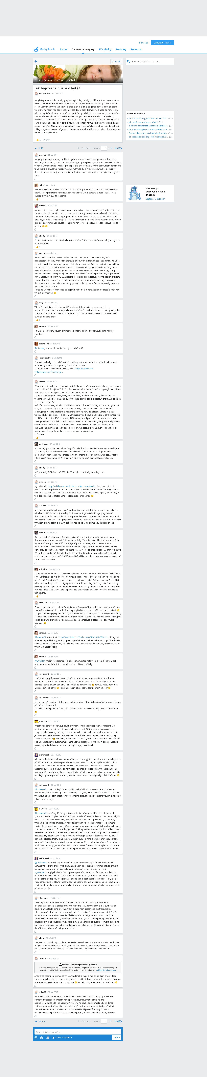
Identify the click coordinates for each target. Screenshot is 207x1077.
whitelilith (40, 660)
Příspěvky (105, 49)
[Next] (118, 148)
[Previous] (83, 148)
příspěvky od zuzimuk (106, 970)
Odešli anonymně (62, 1037)
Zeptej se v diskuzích (155, 199)
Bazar (63, 49)
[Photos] (42, 1037)
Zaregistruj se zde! (162, 42)
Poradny (120, 49)
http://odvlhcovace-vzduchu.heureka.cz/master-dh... (72, 486)
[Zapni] (116, 61)
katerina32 (41, 637)
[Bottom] (38, 148)
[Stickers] (48, 1037)
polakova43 (41, 862)
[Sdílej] (47, 139)
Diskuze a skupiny (82, 49)
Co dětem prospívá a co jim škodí (59, 80)
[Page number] (104, 148)
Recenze (136, 49)
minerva (40, 348)
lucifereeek (41, 789)
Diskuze (38, 80)
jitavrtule (40, 872)
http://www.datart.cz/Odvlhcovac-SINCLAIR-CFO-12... (83, 637)
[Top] (40, 1021)
